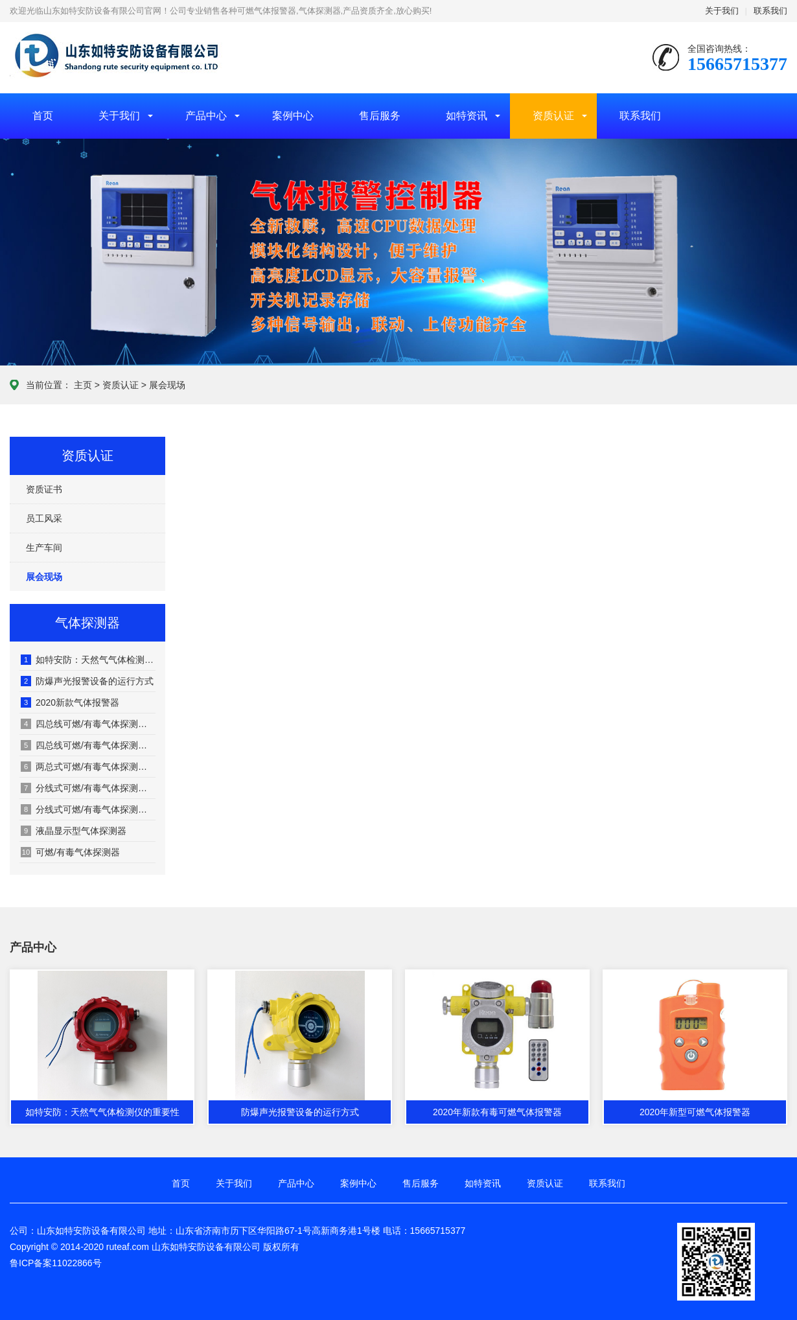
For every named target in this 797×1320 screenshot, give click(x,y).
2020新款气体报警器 (70, 702)
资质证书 (44, 489)
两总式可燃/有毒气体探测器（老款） (88, 766)
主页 (83, 385)
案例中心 (293, 115)
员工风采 (44, 518)
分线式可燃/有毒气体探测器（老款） (88, 788)
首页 (42, 115)
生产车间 (44, 547)
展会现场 (167, 385)
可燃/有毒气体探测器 (70, 852)
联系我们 (770, 11)
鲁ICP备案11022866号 (56, 1263)
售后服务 (379, 115)
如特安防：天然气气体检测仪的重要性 (88, 659)
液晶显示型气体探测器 (73, 831)
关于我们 (722, 11)
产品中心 (206, 115)
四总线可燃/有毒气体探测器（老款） (88, 724)
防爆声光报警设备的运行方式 (87, 681)
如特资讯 (466, 115)
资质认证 (553, 115)
